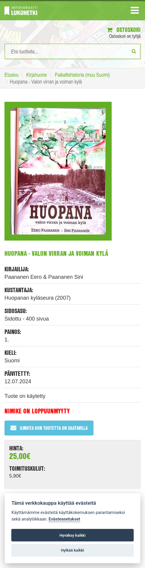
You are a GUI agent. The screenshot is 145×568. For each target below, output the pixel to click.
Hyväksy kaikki (72, 535)
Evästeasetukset (64, 519)
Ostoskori (124, 30)
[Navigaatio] (135, 11)
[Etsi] (134, 51)
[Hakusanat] (72, 51)
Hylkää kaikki (72, 550)
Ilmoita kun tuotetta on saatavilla (49, 427)
